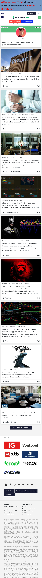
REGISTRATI (31, 13)
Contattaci (9, 491)
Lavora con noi (30, 491)
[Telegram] (19, 484)
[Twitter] (28, 484)
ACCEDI (39, 13)
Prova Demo (27, 21)
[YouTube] (6, 484)
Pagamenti (9, 495)
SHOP (2, 13)
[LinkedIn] (23, 484)
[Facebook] (10, 484)
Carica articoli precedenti (21, 428)
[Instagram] (14, 484)
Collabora (19, 491)
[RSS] (32, 484)
